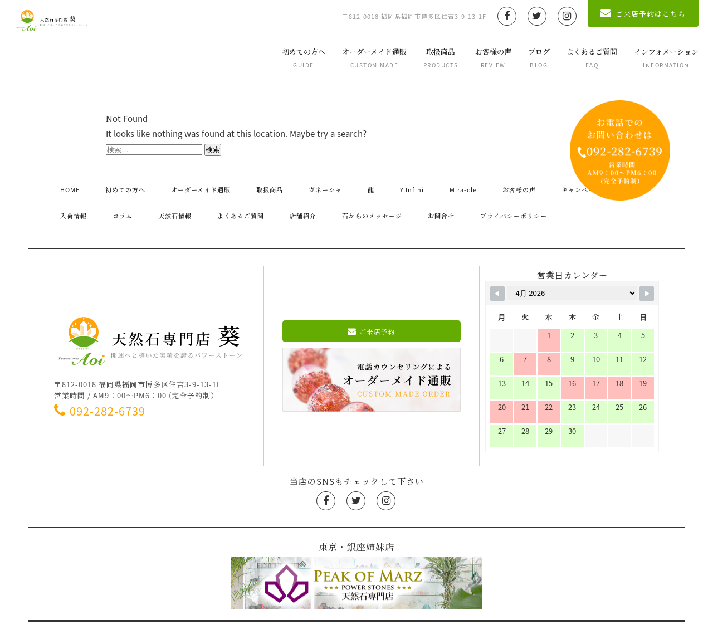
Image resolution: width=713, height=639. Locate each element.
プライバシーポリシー (373, 199)
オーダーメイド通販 (360, 57)
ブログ (525, 57)
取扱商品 (427, 57)
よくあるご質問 (578, 57)
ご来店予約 (372, 309)
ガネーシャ (287, 184)
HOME (64, 184)
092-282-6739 (106, 388)
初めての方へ (289, 57)
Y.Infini (351, 184)
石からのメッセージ (246, 199)
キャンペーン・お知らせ (513, 184)
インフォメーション (652, 57)
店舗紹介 (184, 199)
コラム (621, 184)
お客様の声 (479, 57)
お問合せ (307, 199)
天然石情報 (72, 199)
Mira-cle (393, 184)
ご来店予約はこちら (629, 13)
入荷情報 (582, 184)
